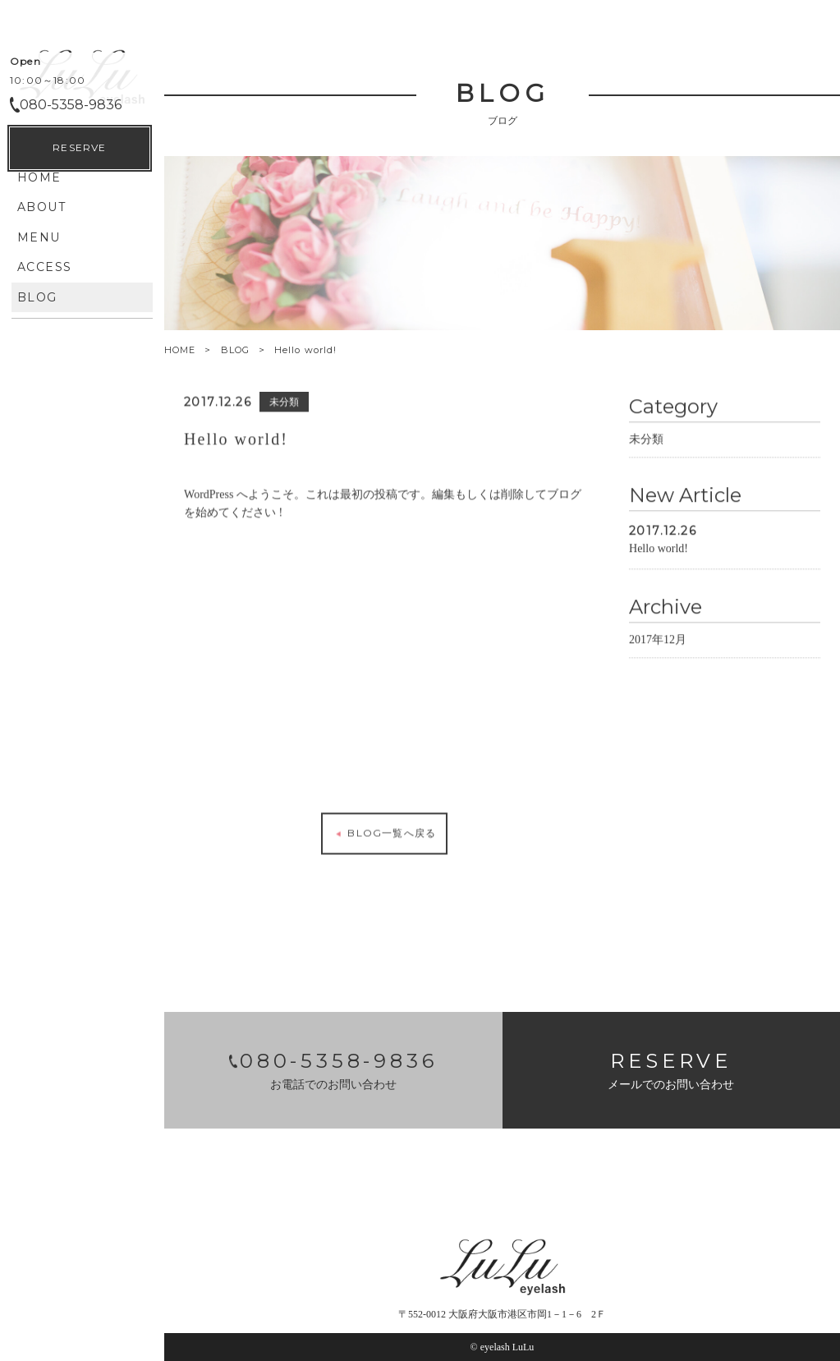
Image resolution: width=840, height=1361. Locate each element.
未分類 (646, 436)
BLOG (235, 350)
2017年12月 (657, 637)
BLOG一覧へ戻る (384, 831)
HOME (179, 350)
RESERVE (79, 1320)
